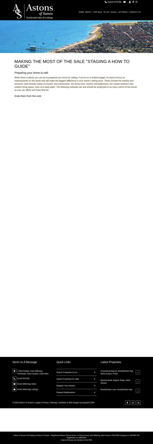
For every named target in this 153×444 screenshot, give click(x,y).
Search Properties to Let (66, 372)
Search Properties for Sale (67, 379)
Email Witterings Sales (26, 384)
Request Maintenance (65, 392)
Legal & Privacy (42, 402)
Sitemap (53, 402)
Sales (113, 12)
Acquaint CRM (88, 402)
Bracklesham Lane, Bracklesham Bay (116, 389)
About (88, 12)
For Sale (97, 12)
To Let (106, 12)
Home (81, 12)
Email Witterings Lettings (27, 389)
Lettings (123, 12)
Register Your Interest (65, 386)
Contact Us (135, 12)
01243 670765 (113, 2)
